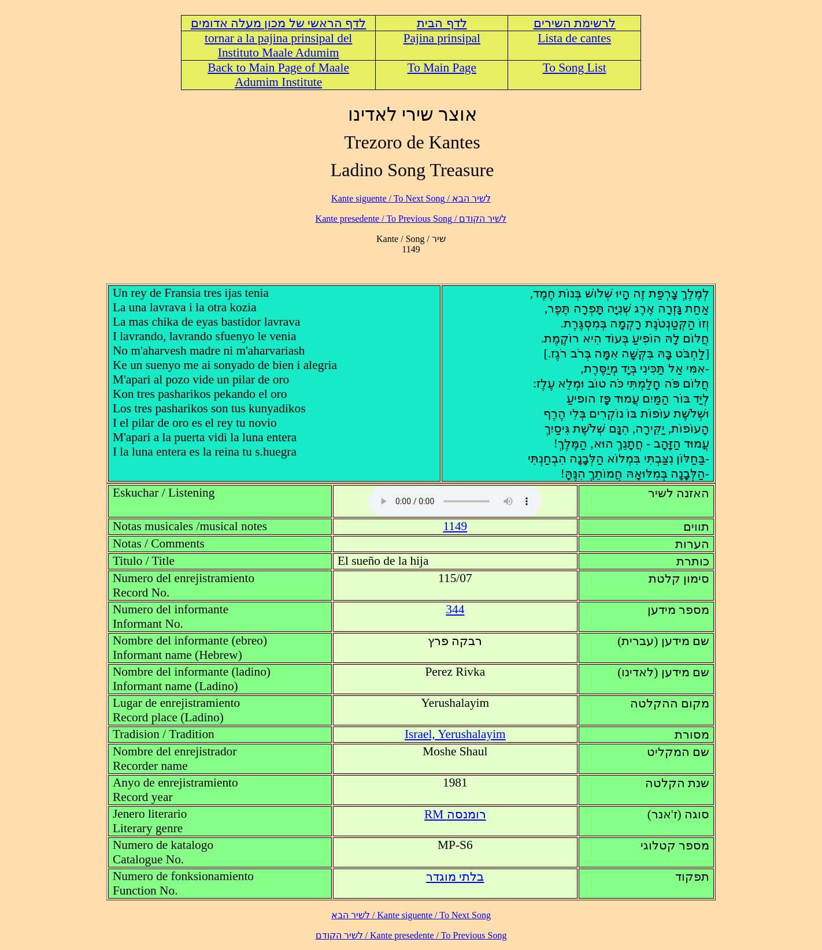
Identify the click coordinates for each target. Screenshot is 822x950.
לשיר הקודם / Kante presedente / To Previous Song (411, 218)
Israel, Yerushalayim (455, 734)
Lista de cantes (574, 38)
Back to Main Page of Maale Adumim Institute (278, 75)
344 (455, 609)
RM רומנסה (455, 814)
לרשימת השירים (575, 23)
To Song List (574, 67)
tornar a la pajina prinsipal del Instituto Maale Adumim (278, 45)
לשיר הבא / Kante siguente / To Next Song (411, 198)
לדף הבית (441, 23)
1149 (455, 526)
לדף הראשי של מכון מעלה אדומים (278, 23)
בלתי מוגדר (455, 877)
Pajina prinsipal (441, 38)
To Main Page (442, 67)
